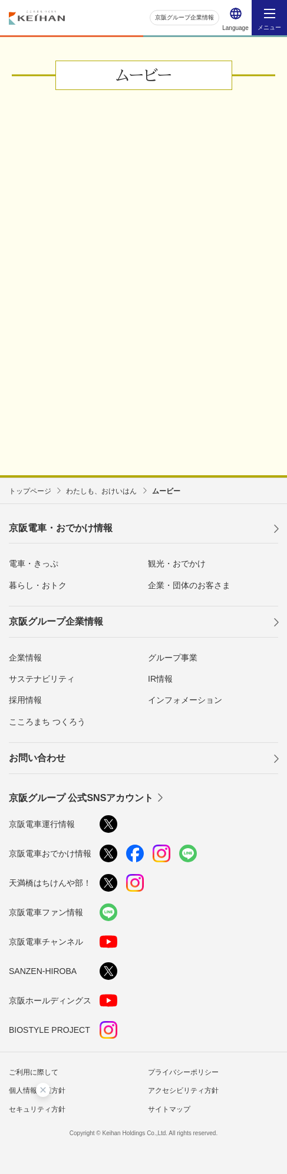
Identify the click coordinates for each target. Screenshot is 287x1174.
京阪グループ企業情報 (184, 17)
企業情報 (25, 657)
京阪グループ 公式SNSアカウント (81, 798)
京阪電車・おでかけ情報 (61, 528)
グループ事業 (172, 657)
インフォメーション (185, 700)
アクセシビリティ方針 (183, 1090)
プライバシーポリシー (183, 1072)
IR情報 (160, 678)
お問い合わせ (37, 758)
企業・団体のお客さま (189, 585)
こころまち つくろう (47, 721)
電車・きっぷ (33, 563)
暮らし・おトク (38, 585)
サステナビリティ (42, 678)
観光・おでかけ (177, 563)
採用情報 (25, 700)
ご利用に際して (33, 1072)
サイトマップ (169, 1109)
